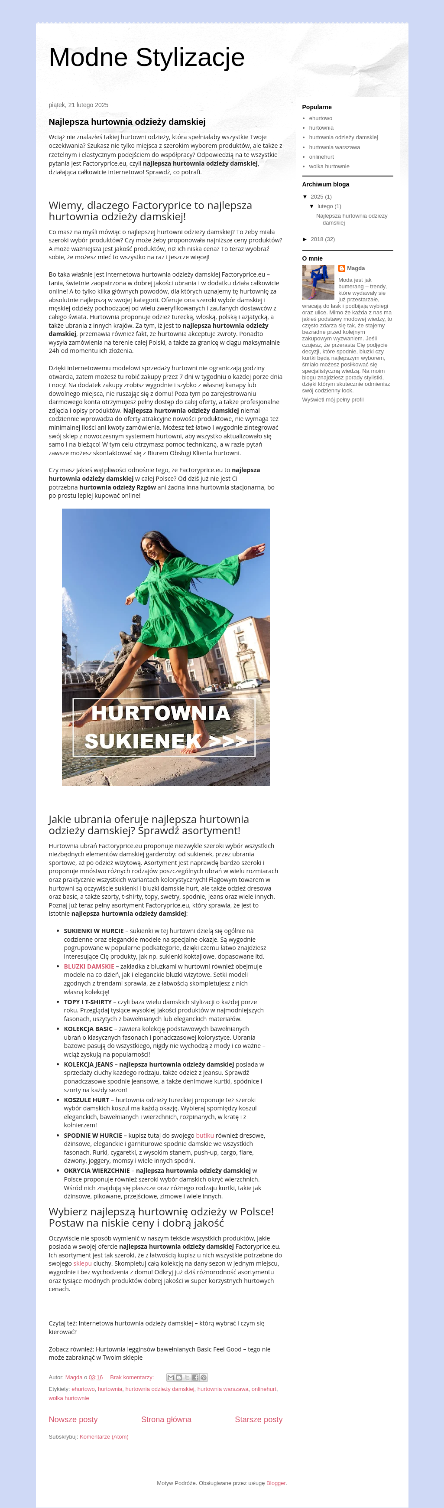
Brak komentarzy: (133, 1377)
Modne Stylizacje (147, 57)
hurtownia (110, 1389)
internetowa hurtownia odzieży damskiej (163, 274)
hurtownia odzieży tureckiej (154, 1100)
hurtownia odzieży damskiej (160, 1389)
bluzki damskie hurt (170, 888)
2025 (318, 196)
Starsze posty (258, 1419)
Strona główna (166, 1419)
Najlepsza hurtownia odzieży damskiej (127, 122)
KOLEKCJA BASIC (88, 1029)
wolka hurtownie (69, 1398)
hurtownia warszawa (223, 1389)
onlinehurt (264, 1389)
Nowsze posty (73, 1419)
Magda (356, 268)
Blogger (275, 1483)
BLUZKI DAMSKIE (89, 966)
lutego (326, 206)
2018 (318, 239)
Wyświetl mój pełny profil (333, 399)
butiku (205, 1135)
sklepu (83, 1263)
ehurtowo (82, 1389)
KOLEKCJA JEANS (88, 1064)
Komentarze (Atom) (104, 1436)
